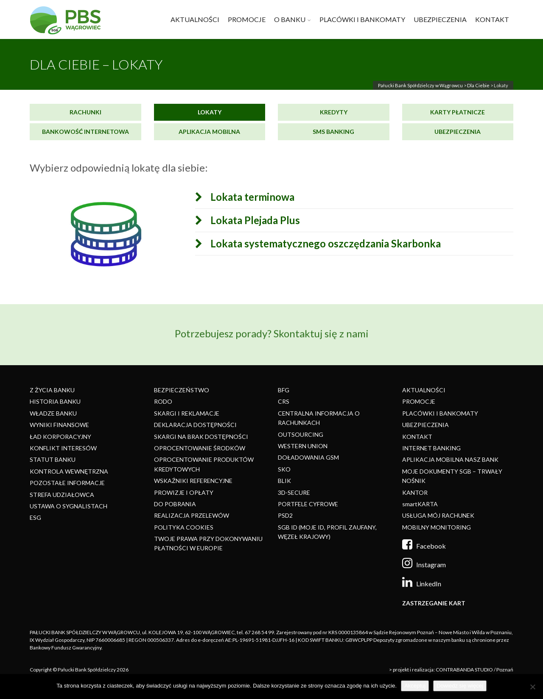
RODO (163, 401)
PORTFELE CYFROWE (308, 504)
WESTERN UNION (302, 445)
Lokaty (209, 112)
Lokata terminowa (245, 197)
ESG (35, 517)
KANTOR (415, 492)
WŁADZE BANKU (53, 413)
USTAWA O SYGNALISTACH (68, 506)
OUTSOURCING (300, 434)
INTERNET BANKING (431, 448)
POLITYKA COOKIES (183, 527)
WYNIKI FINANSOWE (59, 424)
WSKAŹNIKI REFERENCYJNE (193, 480)
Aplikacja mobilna (209, 131)
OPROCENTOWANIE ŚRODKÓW (199, 448)
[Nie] (532, 686)
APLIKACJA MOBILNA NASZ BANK (450, 459)
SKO (284, 469)
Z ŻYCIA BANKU (52, 390)
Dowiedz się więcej (460, 685)
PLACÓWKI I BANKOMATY (362, 19)
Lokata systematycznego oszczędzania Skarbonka (319, 244)
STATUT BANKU (53, 459)
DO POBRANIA (175, 504)
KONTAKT (492, 19)
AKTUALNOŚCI (195, 19)
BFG (283, 390)
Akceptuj (414, 685)
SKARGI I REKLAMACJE (186, 413)
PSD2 (285, 515)
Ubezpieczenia (457, 131)
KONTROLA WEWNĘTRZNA (69, 471)
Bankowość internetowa (85, 131)
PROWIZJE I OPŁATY (183, 492)
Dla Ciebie (478, 85)
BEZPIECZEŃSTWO (181, 390)
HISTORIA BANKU (55, 401)
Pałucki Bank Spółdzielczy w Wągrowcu (420, 85)
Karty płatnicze (457, 112)
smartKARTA (420, 504)
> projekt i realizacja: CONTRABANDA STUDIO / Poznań (451, 669)
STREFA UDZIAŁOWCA (62, 494)
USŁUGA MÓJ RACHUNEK (438, 515)
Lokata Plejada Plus (248, 220)
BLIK (284, 480)
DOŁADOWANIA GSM (308, 457)
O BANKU (289, 19)
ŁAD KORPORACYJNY (60, 436)
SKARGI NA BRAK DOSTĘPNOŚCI (201, 436)
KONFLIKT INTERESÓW (63, 448)
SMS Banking (333, 131)
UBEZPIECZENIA (440, 19)
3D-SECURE (294, 492)
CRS (283, 401)
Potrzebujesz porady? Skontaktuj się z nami (272, 329)
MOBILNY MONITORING (436, 527)
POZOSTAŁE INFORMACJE (67, 482)
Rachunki (85, 112)
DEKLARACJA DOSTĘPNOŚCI (195, 424)
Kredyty (333, 112)
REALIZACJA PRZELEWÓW (191, 515)
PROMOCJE (247, 19)
